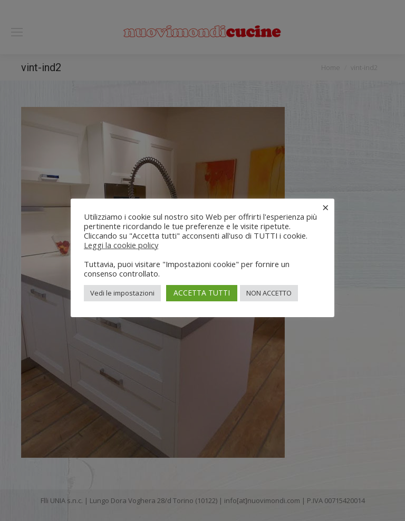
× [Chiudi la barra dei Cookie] (325, 207)
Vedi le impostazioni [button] (122, 293)
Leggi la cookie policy (121, 245)
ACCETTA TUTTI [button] (201, 293)
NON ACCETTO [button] (269, 293)
